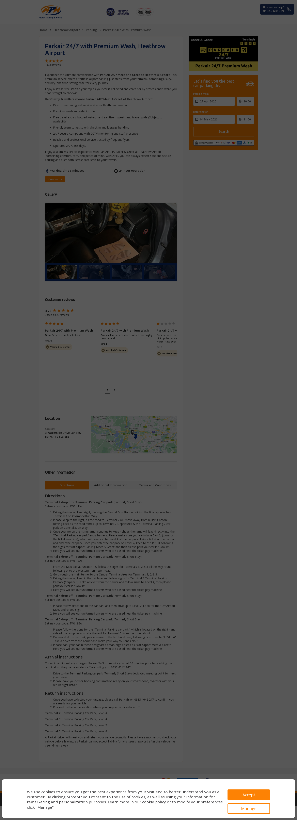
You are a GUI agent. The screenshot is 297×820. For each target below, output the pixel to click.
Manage (248, 808)
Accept (249, 795)
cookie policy (154, 802)
